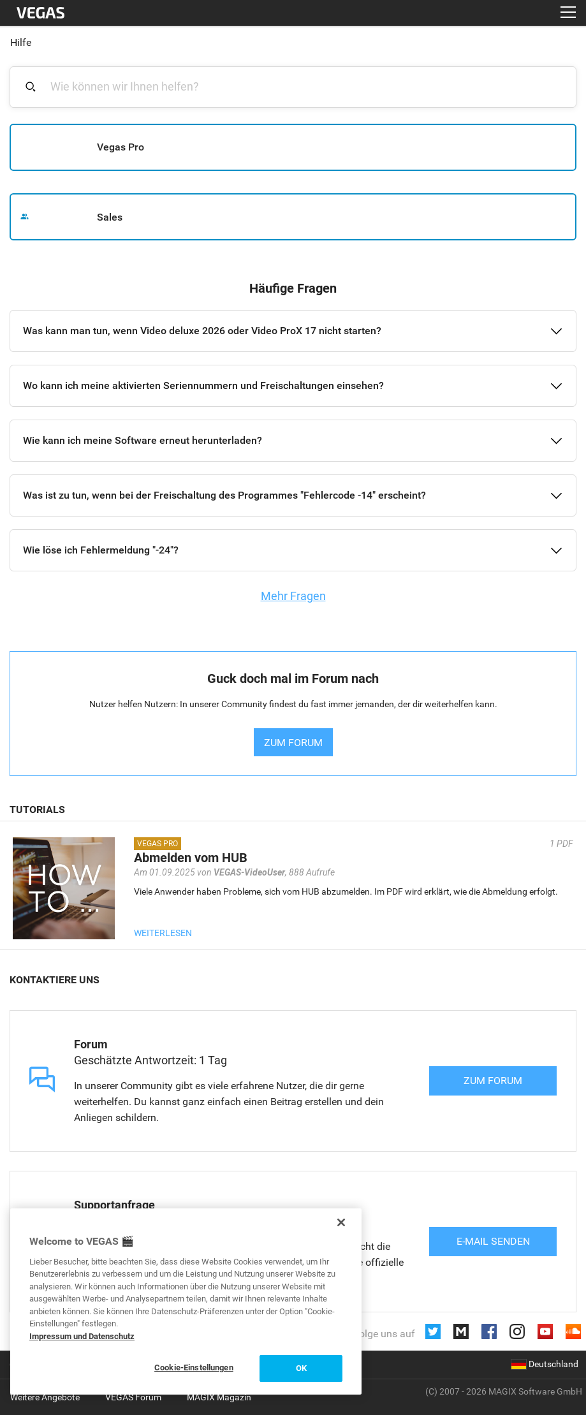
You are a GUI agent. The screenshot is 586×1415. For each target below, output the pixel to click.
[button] (293, 331)
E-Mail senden (493, 1241)
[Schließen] (341, 1222)
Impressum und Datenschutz (82, 1336)
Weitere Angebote (45, 1397)
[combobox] (300, 86)
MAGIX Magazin (219, 1397)
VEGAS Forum (133, 1397)
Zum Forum (493, 1080)
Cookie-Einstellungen (193, 1367)
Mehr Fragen (293, 596)
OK (301, 1368)
